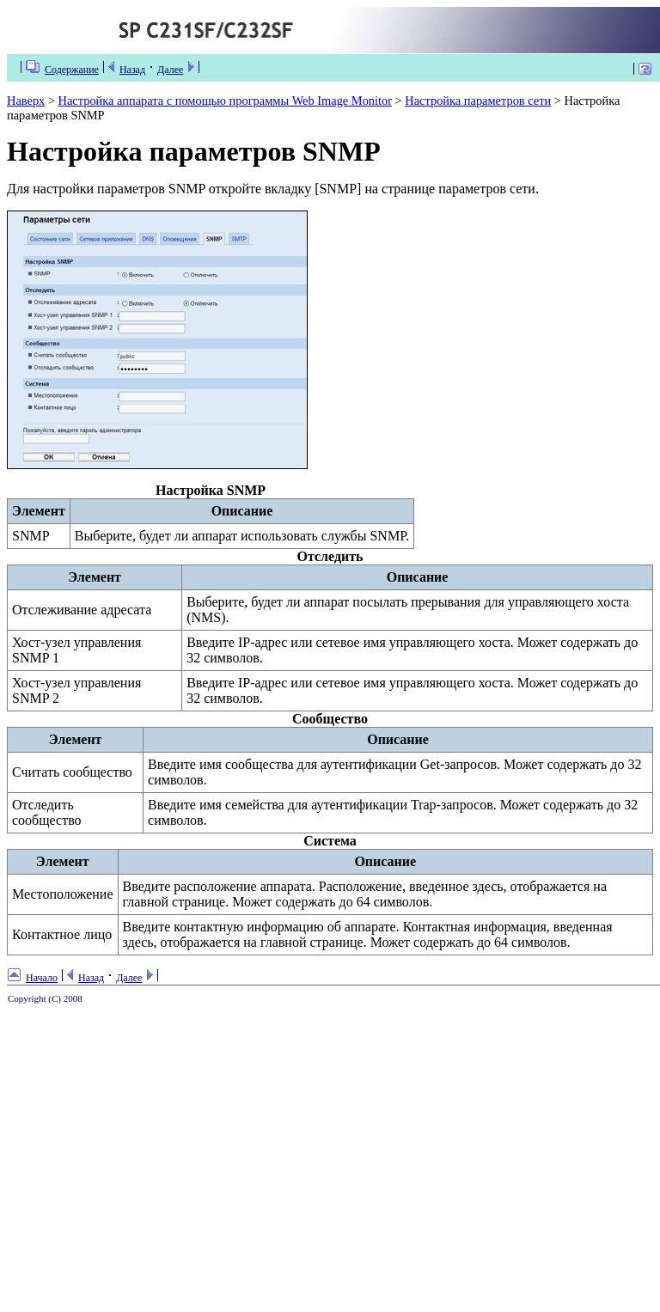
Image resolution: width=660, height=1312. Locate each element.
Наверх (26, 100)
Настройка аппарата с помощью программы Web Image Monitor (225, 100)
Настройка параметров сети (478, 100)
